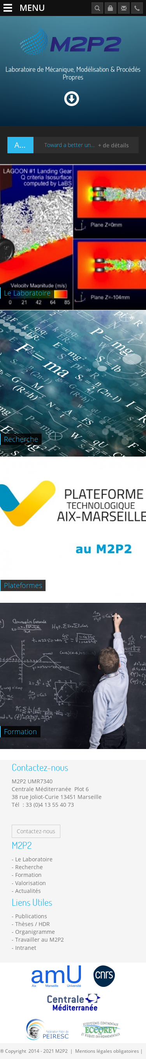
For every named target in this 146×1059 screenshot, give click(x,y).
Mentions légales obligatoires (107, 1051)
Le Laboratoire (34, 859)
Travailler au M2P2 (39, 939)
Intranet (25, 947)
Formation (28, 874)
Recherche (29, 867)
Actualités (28, 890)
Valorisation (30, 883)
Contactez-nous (36, 831)
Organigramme (35, 931)
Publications (31, 916)
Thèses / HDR (32, 924)
